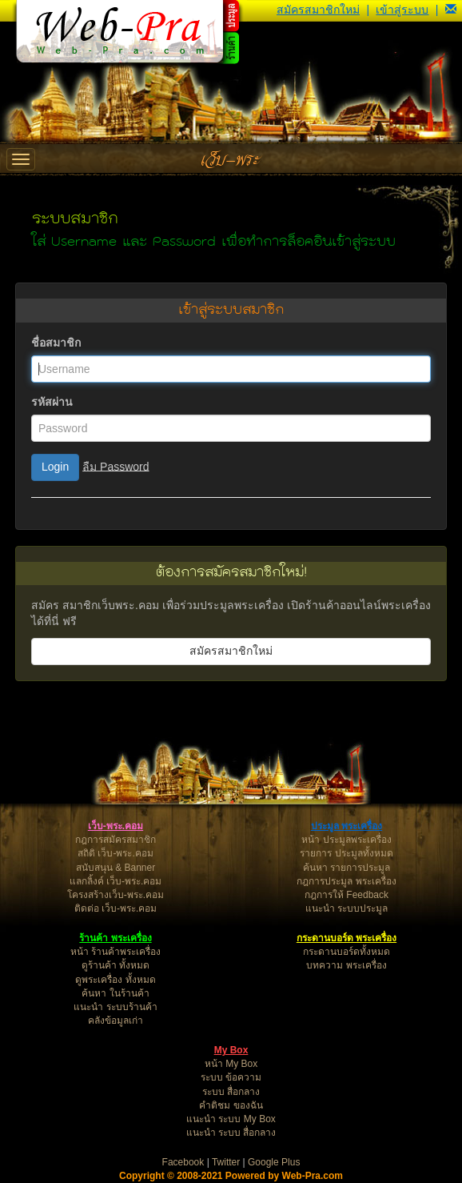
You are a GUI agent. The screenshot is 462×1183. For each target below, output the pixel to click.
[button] (450, 9)
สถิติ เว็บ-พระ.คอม (115, 853)
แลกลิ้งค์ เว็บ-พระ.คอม (116, 881)
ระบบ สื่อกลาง (231, 1091)
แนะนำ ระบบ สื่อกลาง (231, 1132)
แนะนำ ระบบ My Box (231, 1119)
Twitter (226, 1162)
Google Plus (274, 1162)
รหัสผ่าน (52, 401)
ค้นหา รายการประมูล (346, 867)
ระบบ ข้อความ (231, 1077)
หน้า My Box (231, 1063)
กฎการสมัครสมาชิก (115, 839)
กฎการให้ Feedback (346, 894)
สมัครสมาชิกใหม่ (318, 9)
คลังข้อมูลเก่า (115, 1020)
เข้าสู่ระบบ (402, 9)
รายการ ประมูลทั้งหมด (346, 853)
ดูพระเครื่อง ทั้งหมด (115, 979)
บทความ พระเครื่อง (346, 965)
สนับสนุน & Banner (115, 867)
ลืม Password (115, 465)
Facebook (183, 1162)
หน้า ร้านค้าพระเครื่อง (115, 951)
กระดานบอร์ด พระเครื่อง (346, 938)
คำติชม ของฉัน (230, 1105)
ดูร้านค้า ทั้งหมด (115, 965)
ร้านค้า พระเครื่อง (115, 938)
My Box (231, 1050)
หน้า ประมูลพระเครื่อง (346, 839)
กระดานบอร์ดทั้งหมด (346, 951)
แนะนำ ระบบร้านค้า (115, 1007)
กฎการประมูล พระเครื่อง (346, 881)
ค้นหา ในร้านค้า (115, 993)
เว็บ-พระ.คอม (115, 826)
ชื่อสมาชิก (56, 342)
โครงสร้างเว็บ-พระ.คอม (115, 894)
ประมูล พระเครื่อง (346, 826)
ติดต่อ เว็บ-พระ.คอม (115, 908)
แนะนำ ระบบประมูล (346, 908)
